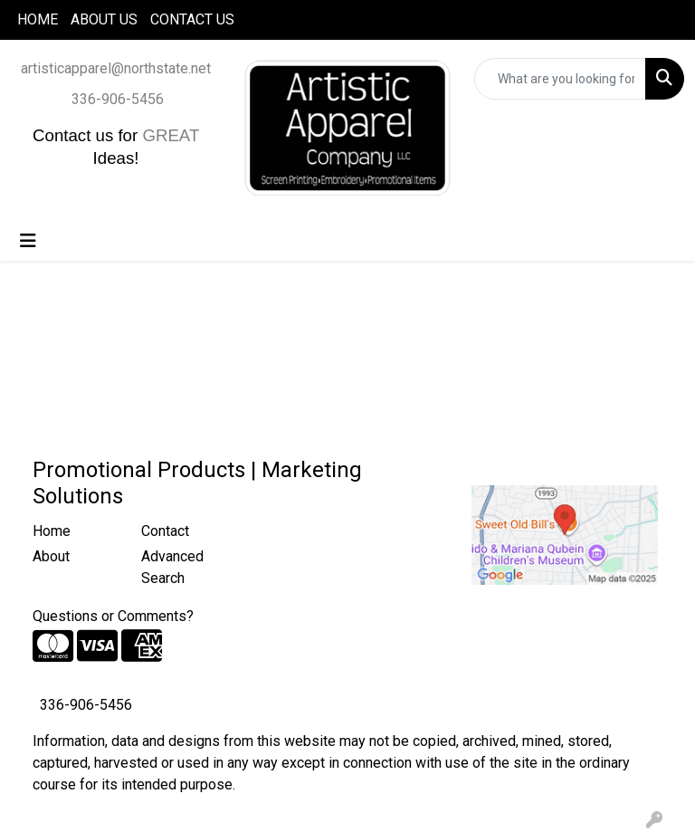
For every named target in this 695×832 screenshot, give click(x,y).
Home (52, 531)
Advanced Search (172, 567)
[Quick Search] (560, 79)
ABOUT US (104, 19)
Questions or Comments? (113, 616)
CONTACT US (192, 19)
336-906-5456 (117, 99)
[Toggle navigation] (28, 240)
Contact (165, 531)
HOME (37, 19)
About (51, 556)
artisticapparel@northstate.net (116, 68)
